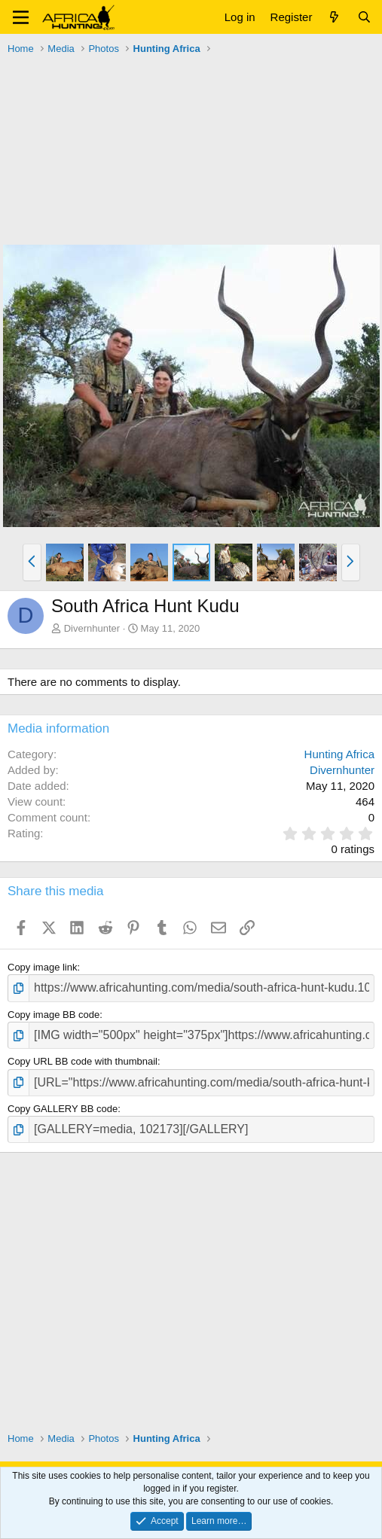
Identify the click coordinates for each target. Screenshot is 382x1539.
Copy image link (43, 967)
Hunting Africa (339, 754)
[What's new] (334, 17)
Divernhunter (92, 628)
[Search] (364, 17)
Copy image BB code (53, 1014)
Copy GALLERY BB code (63, 1108)
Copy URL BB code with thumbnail (82, 1061)
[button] (20, 17)
